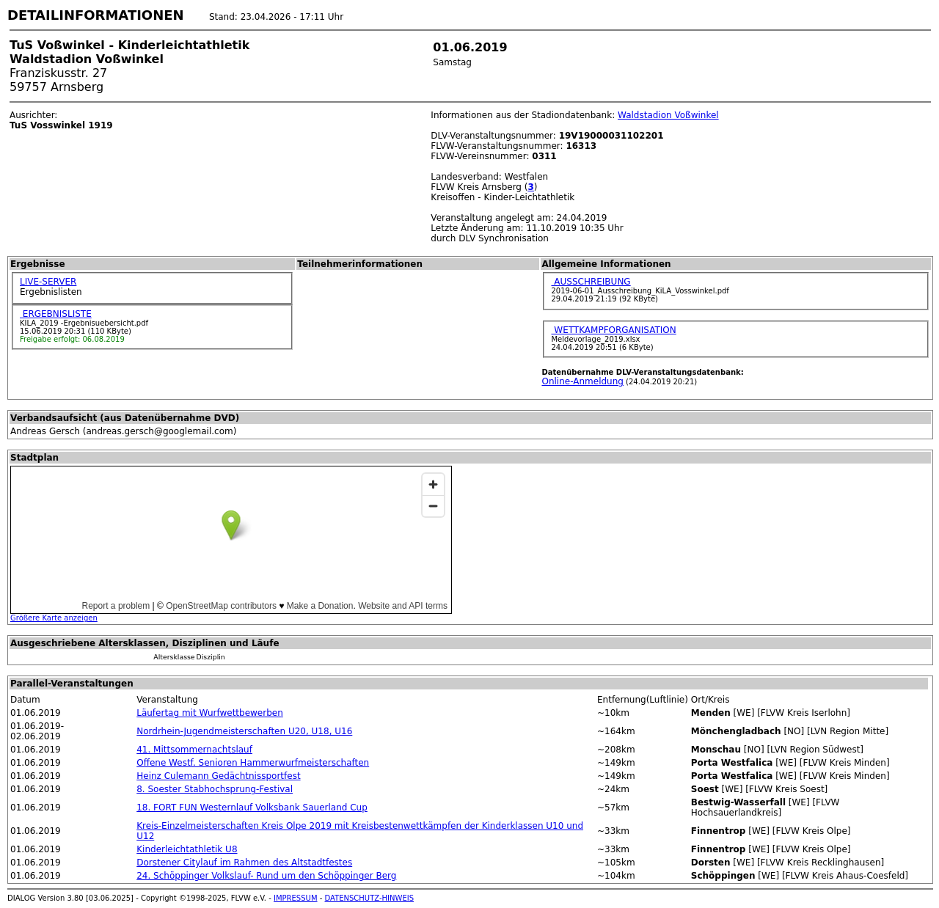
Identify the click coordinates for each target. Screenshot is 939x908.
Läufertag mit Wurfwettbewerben (209, 713)
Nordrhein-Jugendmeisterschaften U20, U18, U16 (244, 731)
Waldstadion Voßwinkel (668, 115)
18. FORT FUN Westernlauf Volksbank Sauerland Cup (252, 807)
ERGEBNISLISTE (56, 314)
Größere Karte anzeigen (54, 618)
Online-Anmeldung (582, 381)
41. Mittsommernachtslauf (194, 749)
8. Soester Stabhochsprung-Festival (214, 789)
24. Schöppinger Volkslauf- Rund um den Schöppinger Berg (266, 876)
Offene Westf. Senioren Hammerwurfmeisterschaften (252, 763)
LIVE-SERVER (48, 282)
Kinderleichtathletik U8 (186, 849)
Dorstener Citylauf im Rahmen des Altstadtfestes (244, 862)
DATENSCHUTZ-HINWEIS (369, 898)
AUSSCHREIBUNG (590, 282)
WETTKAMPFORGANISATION (613, 330)
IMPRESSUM (296, 898)
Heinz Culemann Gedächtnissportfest (218, 776)
